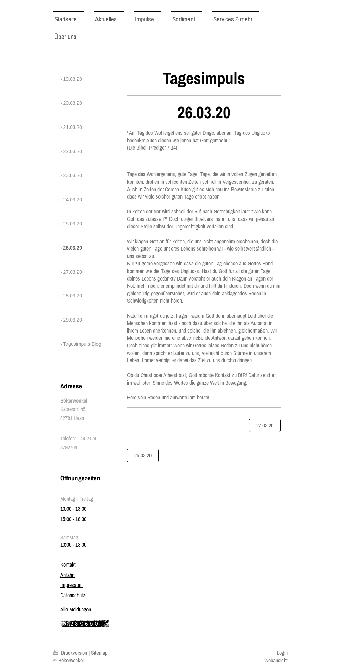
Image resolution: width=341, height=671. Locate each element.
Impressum (71, 585)
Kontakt (68, 564)
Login (282, 653)
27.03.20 (264, 425)
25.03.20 (143, 455)
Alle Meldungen (75, 609)
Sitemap (99, 653)
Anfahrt (67, 575)
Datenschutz (72, 595)
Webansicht (276, 660)
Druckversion (71, 653)
